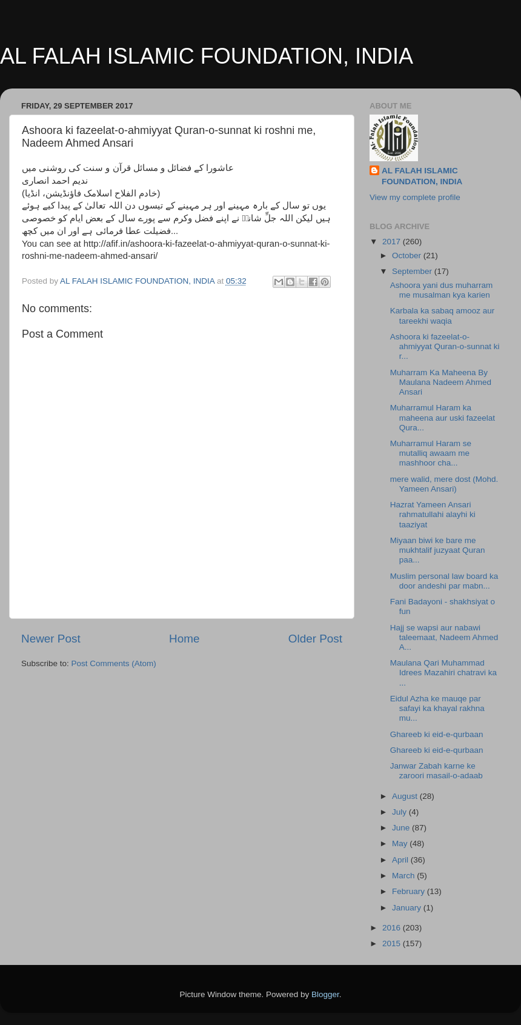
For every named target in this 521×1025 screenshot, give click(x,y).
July (400, 811)
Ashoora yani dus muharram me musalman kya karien (441, 290)
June (402, 827)
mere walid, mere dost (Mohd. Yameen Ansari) (444, 484)
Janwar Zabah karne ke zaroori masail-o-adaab (436, 770)
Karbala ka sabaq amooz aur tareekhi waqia (442, 315)
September (413, 271)
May (401, 843)
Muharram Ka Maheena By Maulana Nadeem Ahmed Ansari (440, 382)
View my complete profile (415, 197)
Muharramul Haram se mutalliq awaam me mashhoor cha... (430, 453)
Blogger (325, 994)
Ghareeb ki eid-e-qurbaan (436, 734)
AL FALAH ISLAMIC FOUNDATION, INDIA (206, 56)
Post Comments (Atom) (113, 663)
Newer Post (51, 638)
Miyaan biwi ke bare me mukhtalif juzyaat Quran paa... (437, 550)
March (404, 875)
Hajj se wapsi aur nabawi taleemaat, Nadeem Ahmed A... (444, 637)
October (407, 255)
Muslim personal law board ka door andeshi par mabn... (444, 581)
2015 (392, 943)
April (401, 859)
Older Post (315, 638)
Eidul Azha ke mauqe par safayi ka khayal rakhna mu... (437, 708)
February (409, 891)
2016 (392, 927)
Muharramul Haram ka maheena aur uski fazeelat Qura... (442, 417)
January (407, 907)
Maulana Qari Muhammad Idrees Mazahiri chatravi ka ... (443, 672)
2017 (392, 241)
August (406, 796)
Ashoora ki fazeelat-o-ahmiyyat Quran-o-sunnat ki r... (445, 346)
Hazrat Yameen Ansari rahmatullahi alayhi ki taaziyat (433, 514)
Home (184, 638)
